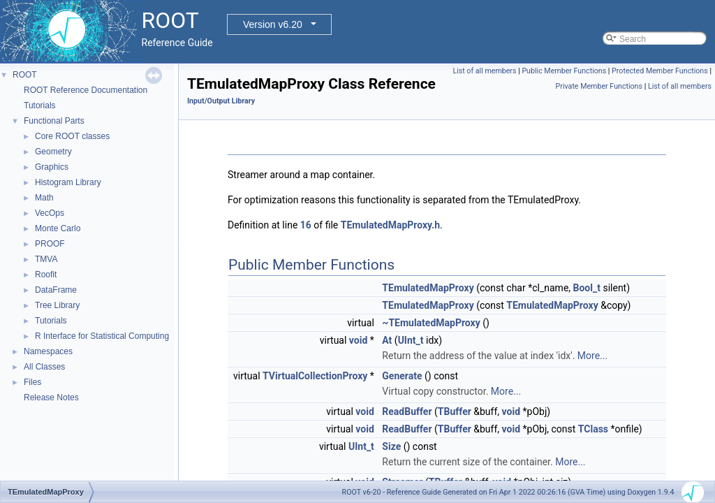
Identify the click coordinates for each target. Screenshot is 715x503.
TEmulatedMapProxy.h (390, 225)
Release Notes (51, 397)
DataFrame (56, 290)
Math (44, 198)
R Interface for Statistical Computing (102, 336)
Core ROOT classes (72, 136)
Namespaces (48, 351)
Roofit (46, 274)
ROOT (25, 75)
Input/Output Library (221, 100)
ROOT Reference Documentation (85, 90)
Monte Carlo (57, 228)
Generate (402, 375)
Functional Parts (54, 121)
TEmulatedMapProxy (427, 287)
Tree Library (57, 305)
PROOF (50, 244)
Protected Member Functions (660, 70)
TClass (593, 429)
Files (32, 382)
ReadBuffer (407, 411)
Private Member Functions (599, 86)
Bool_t (586, 287)
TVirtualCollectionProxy (315, 375)
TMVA (46, 259)
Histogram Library (68, 182)
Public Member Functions (564, 70)
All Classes (44, 367)
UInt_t (411, 340)
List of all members (484, 70)
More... (592, 355)
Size (391, 446)
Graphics (51, 167)
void (358, 340)
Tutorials (40, 105)
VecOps (49, 213)
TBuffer (454, 411)
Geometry (53, 151)
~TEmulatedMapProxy (431, 322)
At (387, 340)
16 (305, 225)
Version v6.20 (272, 24)
